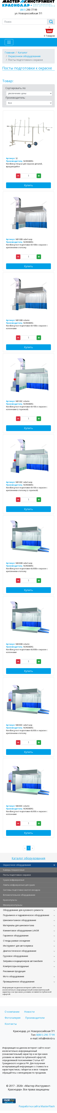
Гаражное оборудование (16, 935)
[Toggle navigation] (9, 42)
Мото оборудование (13, 976)
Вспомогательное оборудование (19, 895)
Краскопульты (10, 900)
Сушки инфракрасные (13, 879)
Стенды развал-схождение (16, 940)
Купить (28, 185)
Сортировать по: (15, 88)
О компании (12, 1011)
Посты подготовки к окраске (17, 874)
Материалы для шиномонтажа (18, 925)
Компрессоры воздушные (16, 966)
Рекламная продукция (14, 971)
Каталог (22, 52)
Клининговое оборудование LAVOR (21, 930)
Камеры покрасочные (13, 869)
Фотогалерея (12, 1017)
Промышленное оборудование (19, 981)
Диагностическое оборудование (19, 950)
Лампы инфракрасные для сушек (19, 885)
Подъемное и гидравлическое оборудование (26, 915)
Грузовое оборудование (15, 956)
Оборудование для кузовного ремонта (23, 910)
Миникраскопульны (12, 905)
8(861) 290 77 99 (45, 1034)
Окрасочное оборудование (17, 864)
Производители (35, 1017)
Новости (29, 1011)
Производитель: (15, 97)
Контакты (11, 1024)
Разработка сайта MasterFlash (37, 1106)
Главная (9, 52)
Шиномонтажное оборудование (19, 920)
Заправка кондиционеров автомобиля (23, 961)
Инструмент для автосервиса (18, 945)
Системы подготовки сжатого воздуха (21, 890)
